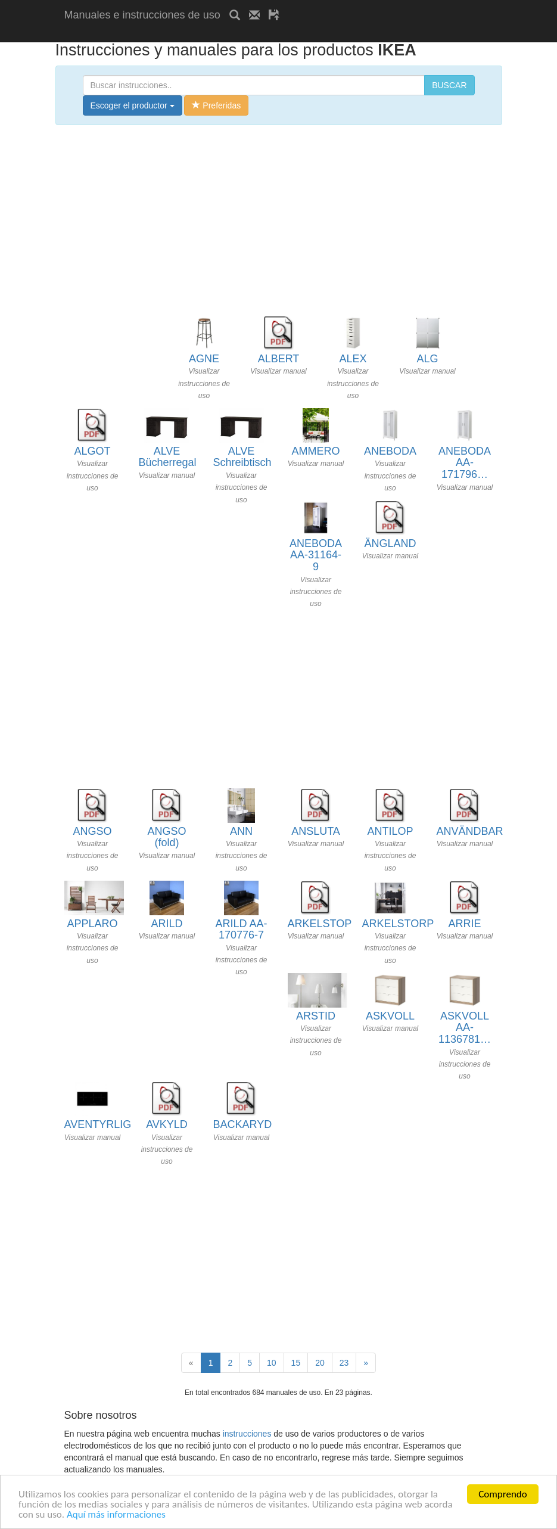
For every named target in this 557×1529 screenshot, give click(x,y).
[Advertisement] (203, 34)
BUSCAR (449, 85)
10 (271, 1363)
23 (344, 1363)
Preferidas (216, 105)
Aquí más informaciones (116, 1515)
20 (320, 1363)
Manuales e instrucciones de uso (142, 15)
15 (296, 1363)
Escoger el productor (133, 105)
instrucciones (247, 1433)
